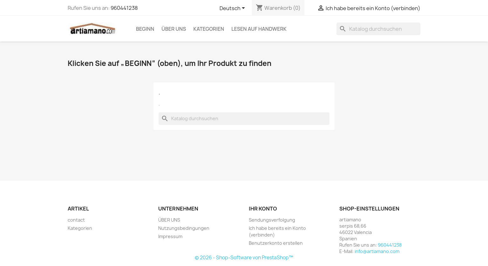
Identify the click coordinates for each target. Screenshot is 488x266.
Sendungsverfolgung (272, 220)
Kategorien (208, 28)
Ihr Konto (263, 208)
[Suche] (378, 29)
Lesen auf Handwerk (259, 28)
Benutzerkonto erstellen (276, 243)
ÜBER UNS (173, 28)
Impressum (170, 236)
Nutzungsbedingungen (183, 228)
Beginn (145, 28)
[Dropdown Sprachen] (233, 8)
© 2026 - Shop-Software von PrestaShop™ (244, 257)
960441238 (124, 7)
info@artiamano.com (377, 251)
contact (76, 220)
